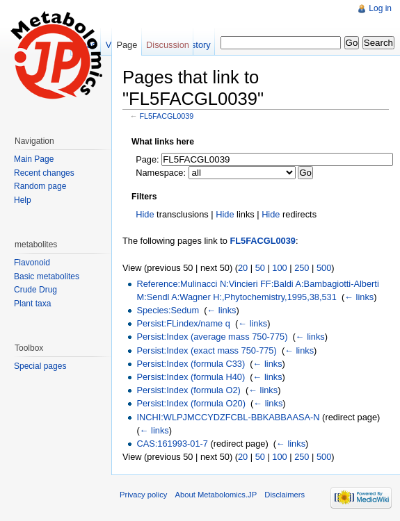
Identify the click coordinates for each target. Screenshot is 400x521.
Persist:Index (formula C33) (190, 363)
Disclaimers (284, 494)
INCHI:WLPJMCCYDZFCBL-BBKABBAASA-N (227, 417)
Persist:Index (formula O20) (190, 403)
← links (359, 297)
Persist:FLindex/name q (183, 323)
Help (22, 200)
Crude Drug (35, 290)
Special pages (40, 366)
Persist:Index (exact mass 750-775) (206, 350)
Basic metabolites (46, 276)
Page (126, 45)
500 (324, 268)
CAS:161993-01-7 (171, 443)
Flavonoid (32, 262)
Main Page (34, 159)
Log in (380, 8)
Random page (40, 186)
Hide (145, 214)
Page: (147, 159)
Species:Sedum (167, 310)
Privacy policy (143, 494)
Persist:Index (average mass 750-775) (211, 336)
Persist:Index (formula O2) (188, 390)
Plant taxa (32, 303)
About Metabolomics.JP (216, 494)
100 (279, 268)
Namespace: (161, 172)
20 (243, 268)
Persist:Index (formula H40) (190, 377)
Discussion (167, 45)
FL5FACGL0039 (167, 116)
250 (301, 268)
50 (260, 268)
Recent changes (44, 173)
